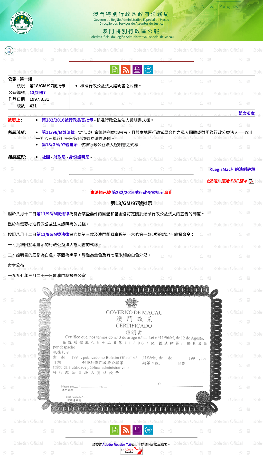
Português (228, 6)
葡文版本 (246, 113)
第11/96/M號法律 (58, 132)
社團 (46, 157)
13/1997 (38, 92)
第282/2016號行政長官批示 (67, 120)
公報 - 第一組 (20, 79)
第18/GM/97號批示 (60, 144)
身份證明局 (79, 157)
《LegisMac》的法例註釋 (231, 169)
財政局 (59, 157)
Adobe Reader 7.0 (116, 444)
